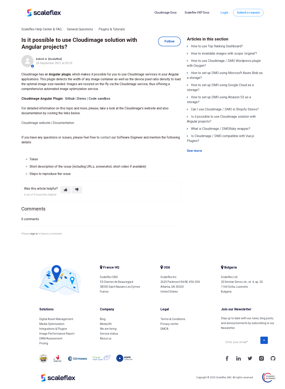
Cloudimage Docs (165, 12)
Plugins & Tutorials (111, 29)
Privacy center (169, 324)
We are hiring (108, 328)
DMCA (164, 328)
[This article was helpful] (65, 189)
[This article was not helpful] (77, 189)
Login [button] (224, 12)
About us (105, 338)
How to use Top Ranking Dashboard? (217, 46)
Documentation (63, 123)
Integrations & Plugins (53, 328)
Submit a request (248, 12)
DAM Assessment (50, 338)
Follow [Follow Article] (169, 41)
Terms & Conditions (172, 319)
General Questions (80, 29)
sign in (34, 233)
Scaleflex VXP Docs (197, 12)
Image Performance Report (56, 333)
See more (194, 151)
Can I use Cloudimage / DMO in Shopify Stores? (225, 109)
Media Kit (106, 324)
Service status (109, 333)
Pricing (43, 343)
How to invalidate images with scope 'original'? (224, 53)
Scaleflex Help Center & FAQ (41, 29)
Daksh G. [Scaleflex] (49, 58)
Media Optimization (51, 324)
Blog (103, 319)
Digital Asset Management (56, 319)
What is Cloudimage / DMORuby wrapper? (220, 129)
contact (105, 137)
